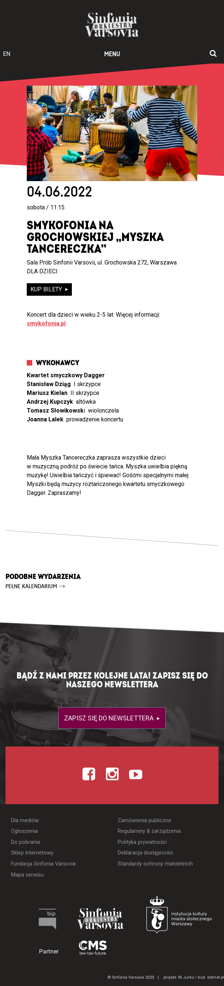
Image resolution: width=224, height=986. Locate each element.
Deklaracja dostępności (145, 853)
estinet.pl (215, 977)
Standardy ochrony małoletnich (155, 864)
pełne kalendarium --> (35, 586)
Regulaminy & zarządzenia (149, 831)
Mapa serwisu (27, 875)
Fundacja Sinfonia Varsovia (43, 864)
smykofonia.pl (46, 323)
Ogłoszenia (24, 831)
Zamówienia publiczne (144, 820)
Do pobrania (25, 842)
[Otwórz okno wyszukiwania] (213, 54)
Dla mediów (25, 820)
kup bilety (46, 289)
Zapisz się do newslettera (109, 718)
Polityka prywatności (142, 842)
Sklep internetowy (32, 853)
